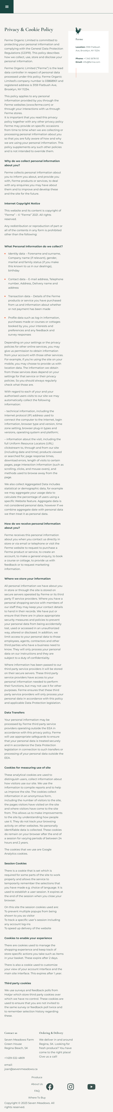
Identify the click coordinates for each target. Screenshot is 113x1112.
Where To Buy (37, 1097)
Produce (37, 1077)
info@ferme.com (91, 62)
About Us (37, 1084)
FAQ (37, 1090)
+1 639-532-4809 (15, 1058)
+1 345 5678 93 (91, 58)
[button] (7, 6)
